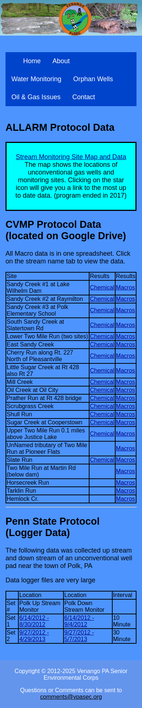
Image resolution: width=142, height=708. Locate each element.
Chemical (102, 287)
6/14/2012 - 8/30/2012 (34, 621)
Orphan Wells (93, 79)
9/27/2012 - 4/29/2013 (34, 635)
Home (32, 61)
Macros (125, 287)
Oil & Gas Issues (36, 97)
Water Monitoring (36, 79)
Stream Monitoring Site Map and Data (71, 157)
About (61, 61)
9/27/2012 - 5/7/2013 (79, 635)
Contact (83, 97)
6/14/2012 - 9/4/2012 (79, 621)
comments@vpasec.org (71, 697)
